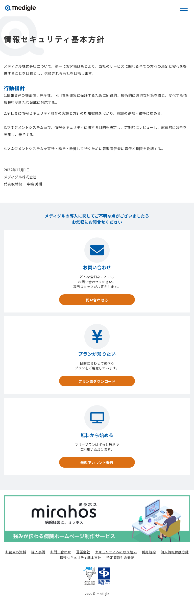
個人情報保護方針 (174, 551)
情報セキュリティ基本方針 (80, 557)
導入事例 (38, 551)
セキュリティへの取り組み (116, 551)
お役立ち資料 (15, 551)
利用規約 (149, 551)
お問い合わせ (60, 551)
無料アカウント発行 (96, 462)
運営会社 (83, 551)
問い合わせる (97, 299)
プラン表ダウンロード (97, 381)
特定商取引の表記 (120, 557)
